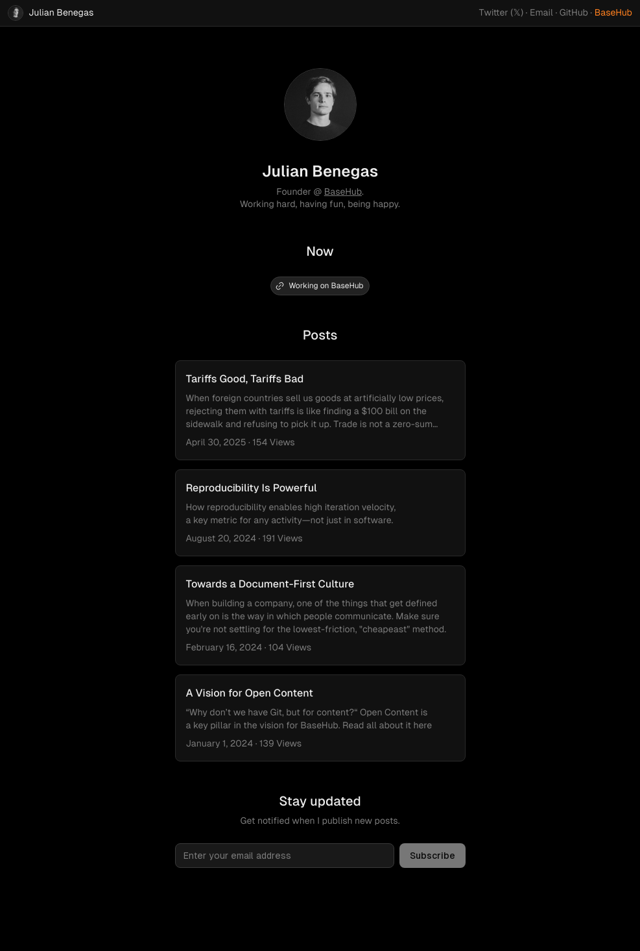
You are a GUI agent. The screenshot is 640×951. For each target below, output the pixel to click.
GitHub (574, 13)
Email (541, 13)
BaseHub (613, 13)
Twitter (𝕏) (501, 13)
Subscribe (432, 855)
